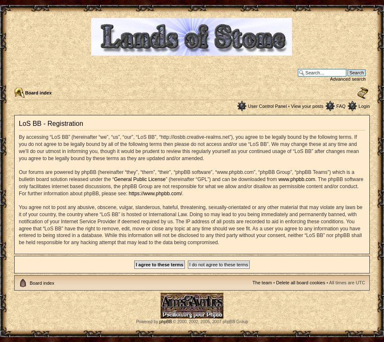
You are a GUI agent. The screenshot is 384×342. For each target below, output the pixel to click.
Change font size (363, 93)
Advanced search (348, 79)
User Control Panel (267, 106)
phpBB (165, 321)
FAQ (341, 106)
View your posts (307, 106)
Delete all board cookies (300, 282)
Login (364, 106)
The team (262, 282)
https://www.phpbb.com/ (155, 194)
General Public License (139, 179)
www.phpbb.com (296, 179)
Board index (38, 92)
